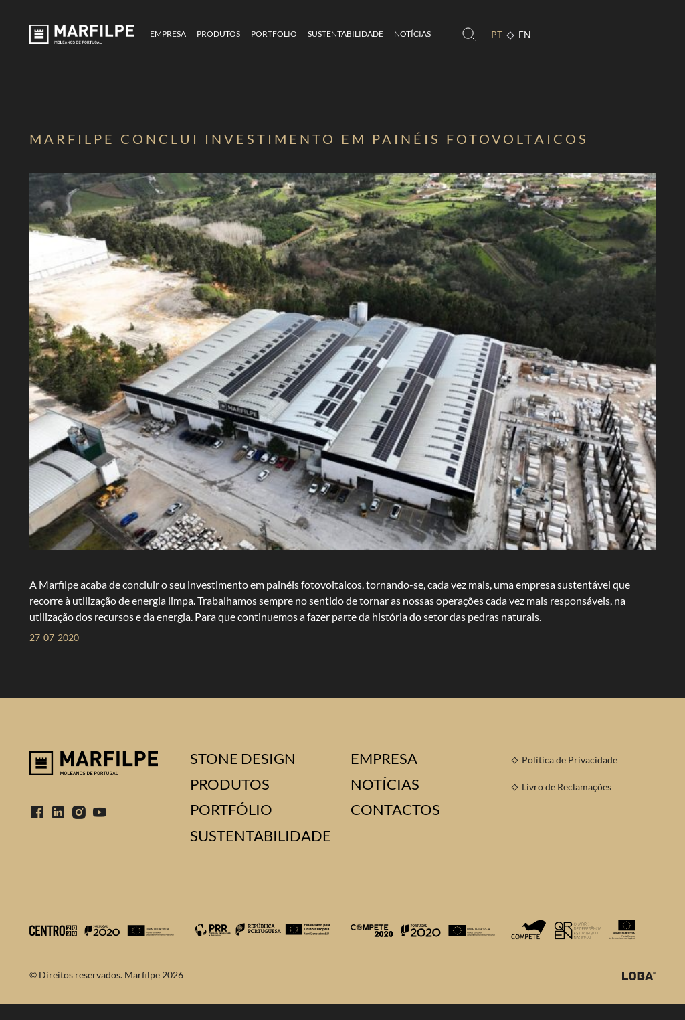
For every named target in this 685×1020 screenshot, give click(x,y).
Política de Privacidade (569, 760)
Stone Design (243, 758)
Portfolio (274, 34)
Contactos (395, 809)
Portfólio (231, 809)
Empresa (168, 34)
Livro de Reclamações (566, 786)
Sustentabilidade (345, 34)
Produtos (218, 34)
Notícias (412, 34)
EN (524, 34)
